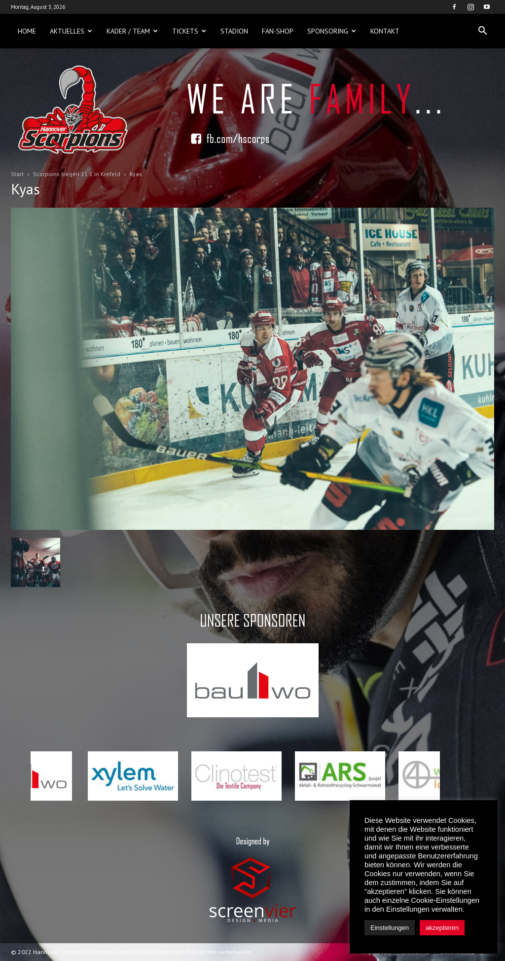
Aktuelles (71, 31)
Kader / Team (132, 31)
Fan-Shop (277, 31)
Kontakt (384, 31)
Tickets (189, 31)
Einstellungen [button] (389, 927)
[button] (482, 31)
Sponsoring (331, 31)
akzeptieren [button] (442, 927)
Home (27, 31)
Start (17, 174)
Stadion (234, 31)
